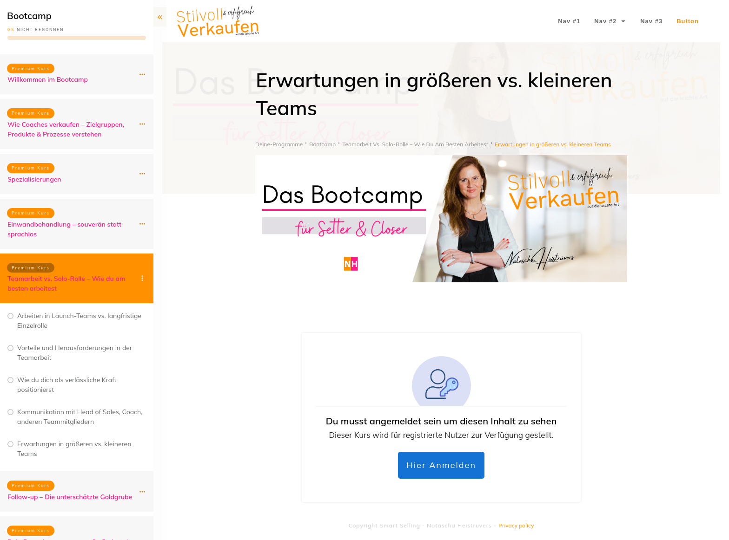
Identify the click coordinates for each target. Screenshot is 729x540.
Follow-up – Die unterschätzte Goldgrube (69, 497)
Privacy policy (516, 525)
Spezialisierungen (34, 179)
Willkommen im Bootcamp (47, 79)
